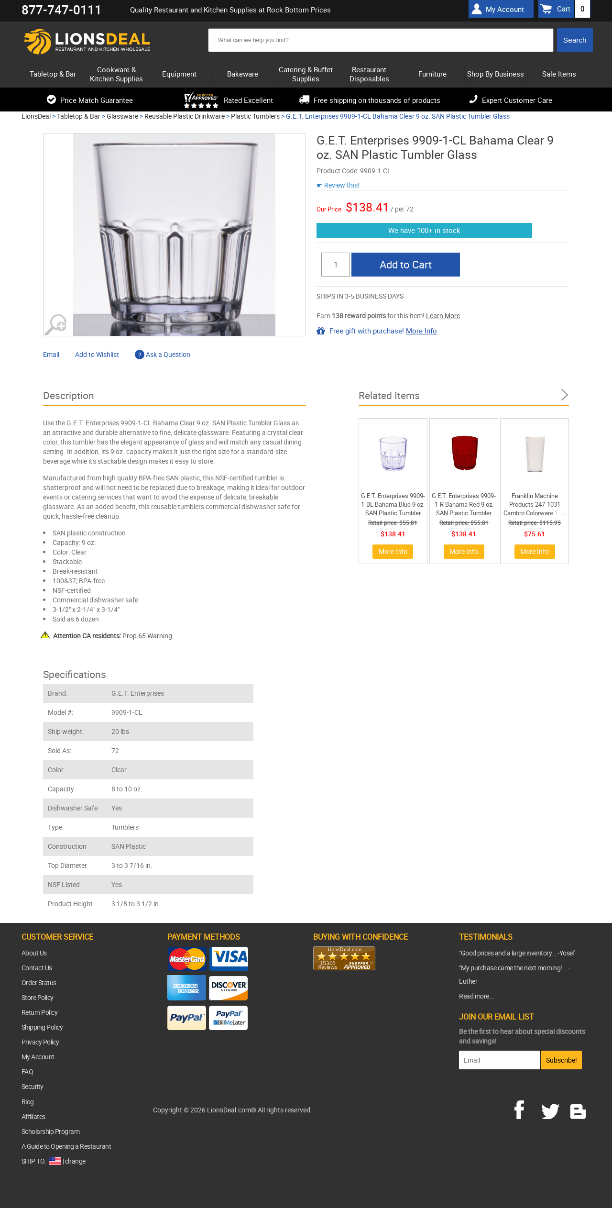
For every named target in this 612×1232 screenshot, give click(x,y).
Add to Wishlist (97, 354)
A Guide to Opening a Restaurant (66, 1146)
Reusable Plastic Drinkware (184, 116)
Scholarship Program (51, 1131)
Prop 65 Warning (112, 635)
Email (51, 354)
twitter (552, 1108)
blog (578, 1108)
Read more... (476, 995)
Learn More (443, 315)
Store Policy (38, 997)
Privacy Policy (40, 1041)
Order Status (39, 982)
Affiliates (33, 1116)
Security (33, 1086)
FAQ (27, 1071)
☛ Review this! (338, 184)
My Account (38, 1056)
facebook (526, 1108)
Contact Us (37, 967)
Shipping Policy (42, 1027)
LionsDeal (36, 116)
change (75, 1160)
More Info (421, 330)
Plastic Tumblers (255, 116)
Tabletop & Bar (78, 116)
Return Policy (40, 1012)
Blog (28, 1101)
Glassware (122, 116)
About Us (34, 952)
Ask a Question (162, 354)
